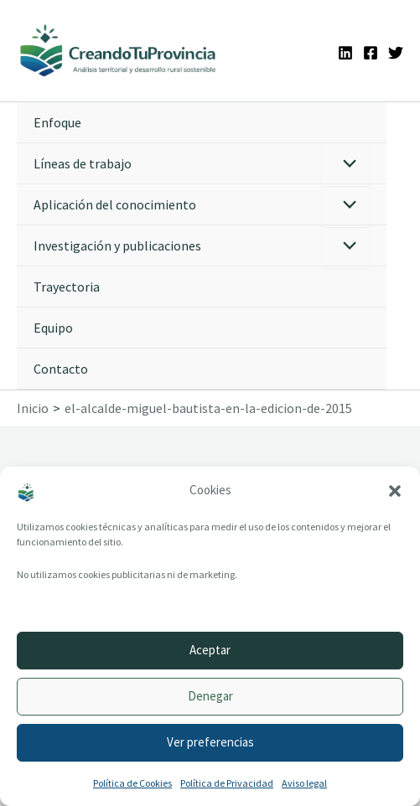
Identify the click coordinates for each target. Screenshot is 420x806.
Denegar (210, 696)
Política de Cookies (132, 783)
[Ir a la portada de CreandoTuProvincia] (118, 50)
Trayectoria (67, 286)
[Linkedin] (345, 52)
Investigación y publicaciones (117, 245)
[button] (394, 491)
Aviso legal (304, 783)
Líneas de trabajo (83, 163)
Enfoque (57, 122)
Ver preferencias (210, 742)
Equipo (53, 327)
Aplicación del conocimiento (115, 204)
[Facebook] (370, 52)
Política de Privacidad (226, 783)
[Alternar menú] (346, 164)
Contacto (61, 368)
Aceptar (210, 650)
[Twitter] (395, 52)
